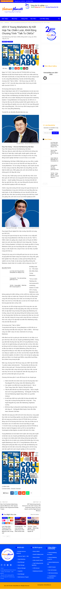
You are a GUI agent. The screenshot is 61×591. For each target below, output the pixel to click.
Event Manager (21, 574)
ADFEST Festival (52, 567)
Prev (4, 536)
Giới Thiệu (5, 18)
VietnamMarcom (47, 584)
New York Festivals (52, 570)
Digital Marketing (21, 559)
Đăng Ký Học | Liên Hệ (20, 1)
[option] (51, 160)
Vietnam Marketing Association (52, 553)
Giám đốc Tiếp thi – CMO (23, 556)
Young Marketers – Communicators (52, 576)
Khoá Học (14, 18)
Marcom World (36, 551)
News (29, 517)
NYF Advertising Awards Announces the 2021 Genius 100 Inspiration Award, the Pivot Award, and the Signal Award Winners (31, 507)
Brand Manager (21, 562)
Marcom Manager (22, 568)
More (41, 18)
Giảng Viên (24, 18)
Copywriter (20, 571)
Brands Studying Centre (38, 554)
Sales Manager (21, 565)
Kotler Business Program (23, 577)
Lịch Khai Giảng (29, 1)
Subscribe (55, 132)
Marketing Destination (38, 571)
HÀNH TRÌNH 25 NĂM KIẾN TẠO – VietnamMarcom (54, 160)
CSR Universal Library (53, 573)
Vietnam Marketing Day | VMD (53, 563)
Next (8, 536)
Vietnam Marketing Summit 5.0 (52, 558)
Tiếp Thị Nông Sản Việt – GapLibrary (38, 564)
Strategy (10, 41)
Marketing (4, 41)
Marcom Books (36, 557)
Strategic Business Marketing (21, 552)
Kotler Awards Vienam (38, 560)
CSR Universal (36, 568)
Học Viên (33, 18)
